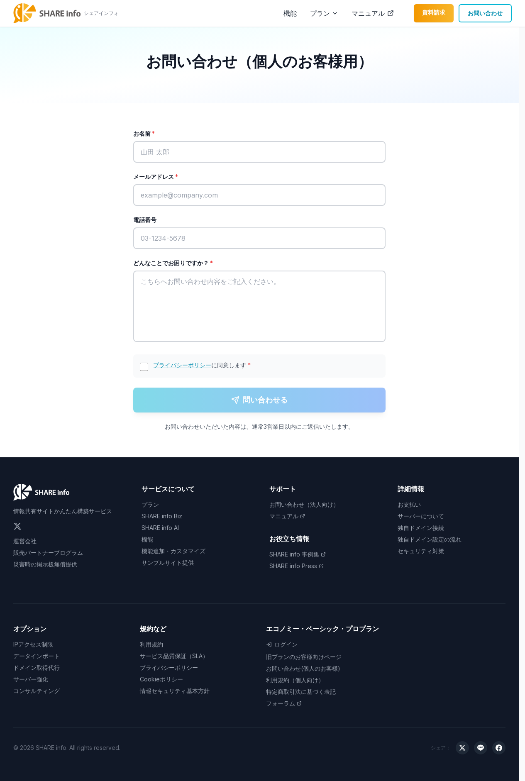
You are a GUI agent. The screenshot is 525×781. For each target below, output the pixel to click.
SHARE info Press (296, 565)
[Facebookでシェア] (498, 747)
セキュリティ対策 (421, 550)
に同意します (202, 365)
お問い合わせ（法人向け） (304, 504)
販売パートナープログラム (48, 552)
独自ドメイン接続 (421, 527)
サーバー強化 (30, 679)
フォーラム (284, 703)
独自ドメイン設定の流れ (430, 539)
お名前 (144, 133)
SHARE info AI (160, 527)
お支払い (409, 504)
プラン (320, 13)
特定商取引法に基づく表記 (301, 691)
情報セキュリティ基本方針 (175, 690)
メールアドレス (155, 176)
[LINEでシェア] (480, 747)
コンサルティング (36, 690)
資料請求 (433, 12)
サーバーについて (421, 516)
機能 (290, 13)
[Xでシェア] (462, 747)
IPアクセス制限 (33, 644)
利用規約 (151, 644)
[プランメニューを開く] (335, 13)
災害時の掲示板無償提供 (45, 564)
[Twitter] (17, 526)
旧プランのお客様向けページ (304, 656)
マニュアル (373, 13)
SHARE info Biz (162, 516)
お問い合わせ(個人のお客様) (303, 668)
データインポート (36, 655)
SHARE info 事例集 (297, 554)
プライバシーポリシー (182, 365)
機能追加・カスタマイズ (173, 550)
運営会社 (25, 540)
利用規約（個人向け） (295, 679)
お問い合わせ (485, 13)
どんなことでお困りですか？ (173, 262)
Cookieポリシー (161, 679)
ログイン (282, 644)
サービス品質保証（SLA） (174, 655)
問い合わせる (259, 399)
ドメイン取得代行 (36, 667)
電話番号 (144, 219)
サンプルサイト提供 (168, 562)
